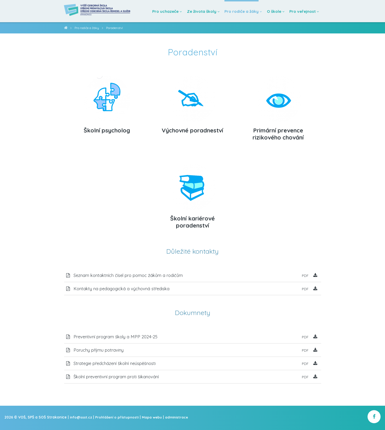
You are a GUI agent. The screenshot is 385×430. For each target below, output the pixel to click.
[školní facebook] (374, 419)
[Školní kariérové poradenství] (192, 185)
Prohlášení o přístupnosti (118, 419)
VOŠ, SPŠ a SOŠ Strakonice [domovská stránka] (66, 28)
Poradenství (115, 28)
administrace (179, 419)
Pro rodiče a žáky (87, 28)
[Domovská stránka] (99, 11)
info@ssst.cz (81, 419)
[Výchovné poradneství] (192, 97)
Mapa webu (154, 419)
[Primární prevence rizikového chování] (278, 97)
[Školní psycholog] (107, 97)
